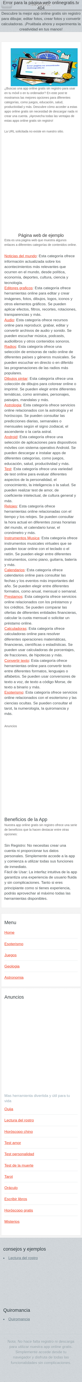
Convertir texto (16, 660)
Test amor (12, 1143)
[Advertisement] (41, 186)
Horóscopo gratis (18, 1210)
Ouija (8, 1109)
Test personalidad (19, 1154)
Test (7, 469)
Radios (10, 346)
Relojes (10, 506)
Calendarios (14, 570)
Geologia (11, 966)
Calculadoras (15, 628)
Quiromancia (19, 1319)
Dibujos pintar (16, 378)
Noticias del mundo (20, 256)
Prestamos (13, 596)
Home (9, 932)
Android (10, 437)
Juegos (10, 955)
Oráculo (11, 1188)
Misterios (11, 1221)
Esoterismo (13, 692)
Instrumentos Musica (21, 538)
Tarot (8, 1176)
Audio (9, 320)
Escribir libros (15, 1199)
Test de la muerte (18, 1165)
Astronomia (14, 977)
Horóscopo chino (18, 1131)
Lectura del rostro (19, 1120)
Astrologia (12, 405)
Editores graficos (18, 288)
